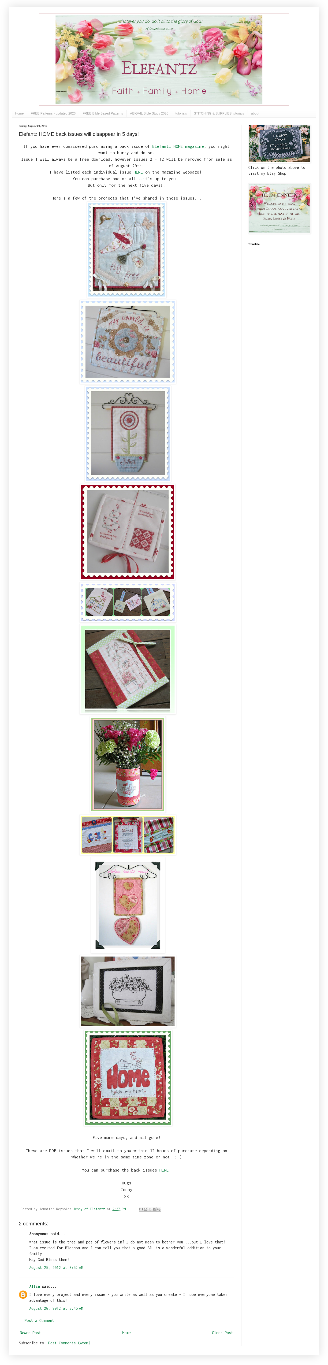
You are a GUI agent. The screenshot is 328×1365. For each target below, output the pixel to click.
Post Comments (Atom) (69, 1343)
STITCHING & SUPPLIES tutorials (219, 113)
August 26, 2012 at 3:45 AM (56, 1308)
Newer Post (30, 1333)
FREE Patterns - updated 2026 (53, 113)
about (255, 113)
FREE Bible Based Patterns (103, 113)
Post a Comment (39, 1320)
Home (19, 113)
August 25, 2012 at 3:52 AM (56, 1267)
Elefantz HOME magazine (178, 146)
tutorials (181, 113)
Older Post (222, 1333)
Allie (34, 1286)
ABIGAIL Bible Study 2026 (149, 113)
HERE (138, 172)
